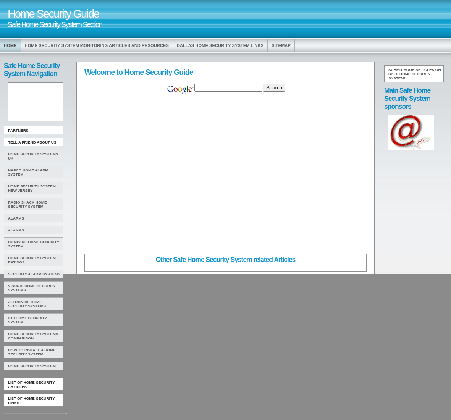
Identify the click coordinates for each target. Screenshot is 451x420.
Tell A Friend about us (32, 142)
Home (10, 45)
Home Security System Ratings (32, 260)
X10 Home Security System (27, 320)
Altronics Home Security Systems (27, 304)
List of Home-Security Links (31, 400)
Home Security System (32, 366)
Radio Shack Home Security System (27, 204)
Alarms (16, 218)
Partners (18, 130)
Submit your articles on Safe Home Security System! (414, 74)
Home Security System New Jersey (32, 188)
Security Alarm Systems (34, 274)
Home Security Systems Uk (33, 156)
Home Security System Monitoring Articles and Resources (97, 45)
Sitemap (281, 45)
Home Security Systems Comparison (33, 336)
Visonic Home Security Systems (32, 288)
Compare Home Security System (33, 244)
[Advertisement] (35, 102)
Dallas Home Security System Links (220, 45)
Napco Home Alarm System (28, 172)
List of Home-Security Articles (31, 384)
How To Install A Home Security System (32, 352)
